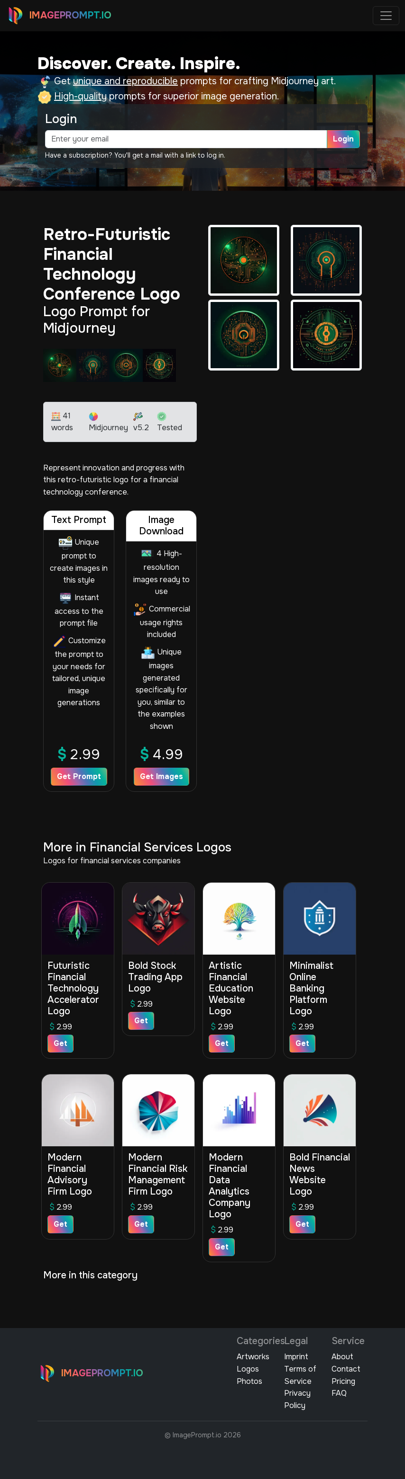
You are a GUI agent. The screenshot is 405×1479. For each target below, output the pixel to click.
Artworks (253, 1357)
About (342, 1357)
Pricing (343, 1381)
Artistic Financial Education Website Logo (231, 988)
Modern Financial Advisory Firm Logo (69, 1174)
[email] (186, 139)
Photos (249, 1381)
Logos (248, 1369)
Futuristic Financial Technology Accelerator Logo (73, 988)
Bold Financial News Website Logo (319, 1174)
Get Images (161, 776)
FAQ (339, 1393)
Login (343, 139)
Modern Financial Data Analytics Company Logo (229, 1185)
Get (60, 1043)
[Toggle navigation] (386, 15)
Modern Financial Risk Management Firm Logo (157, 1174)
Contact (345, 1369)
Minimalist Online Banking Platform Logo (311, 988)
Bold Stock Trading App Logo (155, 977)
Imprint (296, 1357)
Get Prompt (79, 776)
